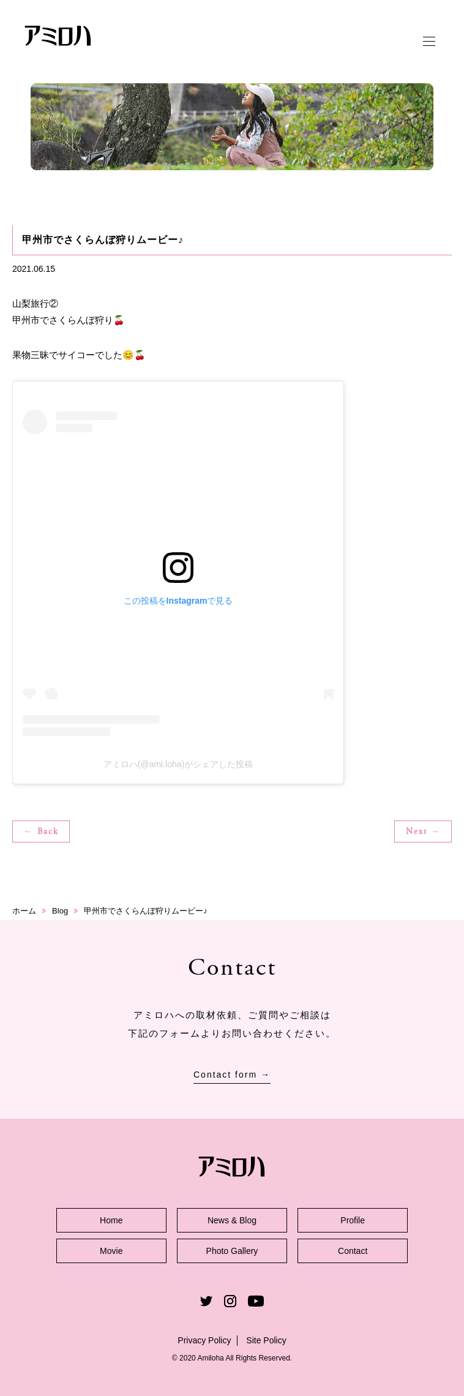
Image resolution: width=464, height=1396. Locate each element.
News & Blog (232, 1220)
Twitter (206, 1301)
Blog (60, 910)
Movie (111, 1251)
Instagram (230, 1301)
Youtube (256, 1301)
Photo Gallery (232, 1251)
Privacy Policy (204, 1340)
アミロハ (58, 35)
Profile (352, 1220)
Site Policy (266, 1340)
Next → (423, 832)
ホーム (24, 910)
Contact (352, 1251)
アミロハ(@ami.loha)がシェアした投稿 (178, 764)
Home (111, 1220)
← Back (41, 832)
